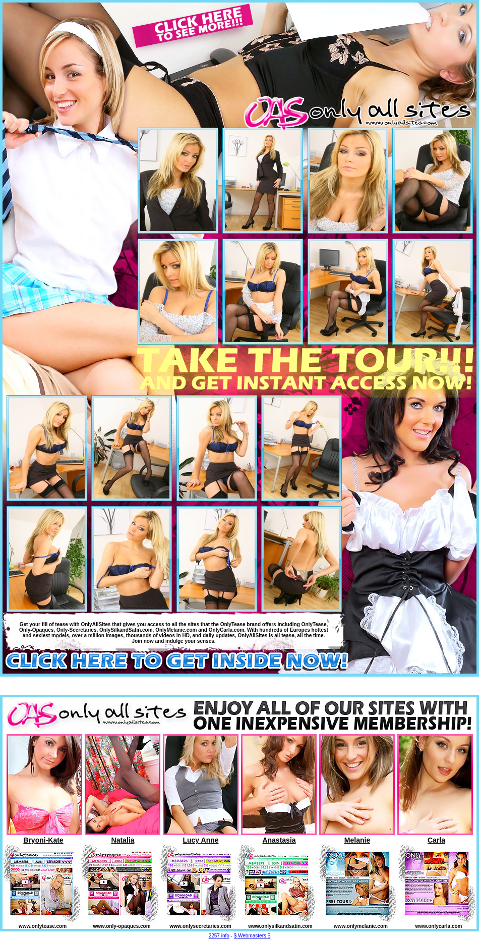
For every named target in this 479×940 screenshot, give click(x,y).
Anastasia (278, 840)
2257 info (219, 935)
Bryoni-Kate (43, 840)
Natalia (123, 840)
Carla (436, 840)
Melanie (357, 840)
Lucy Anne (200, 840)
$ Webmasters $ (252, 935)
